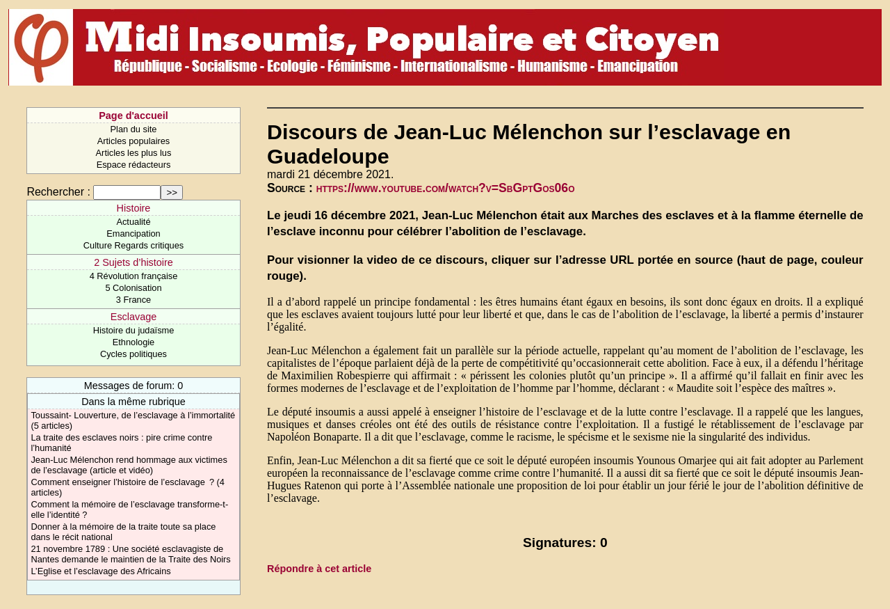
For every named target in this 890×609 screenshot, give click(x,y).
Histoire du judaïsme (134, 330)
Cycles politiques (133, 354)
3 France (134, 299)
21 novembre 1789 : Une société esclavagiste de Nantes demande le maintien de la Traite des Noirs (130, 554)
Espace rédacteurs (134, 164)
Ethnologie (133, 342)
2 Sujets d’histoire (133, 262)
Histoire (134, 208)
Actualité (133, 221)
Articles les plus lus (134, 153)
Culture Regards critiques (133, 245)
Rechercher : (58, 192)
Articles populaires (133, 141)
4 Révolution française (134, 276)
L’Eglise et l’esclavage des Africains (100, 571)
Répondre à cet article (319, 568)
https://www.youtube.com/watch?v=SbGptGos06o (445, 188)
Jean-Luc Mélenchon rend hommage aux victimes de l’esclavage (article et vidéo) (129, 464)
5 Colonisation (133, 288)
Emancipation (133, 233)
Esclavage (133, 316)
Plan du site (134, 129)
